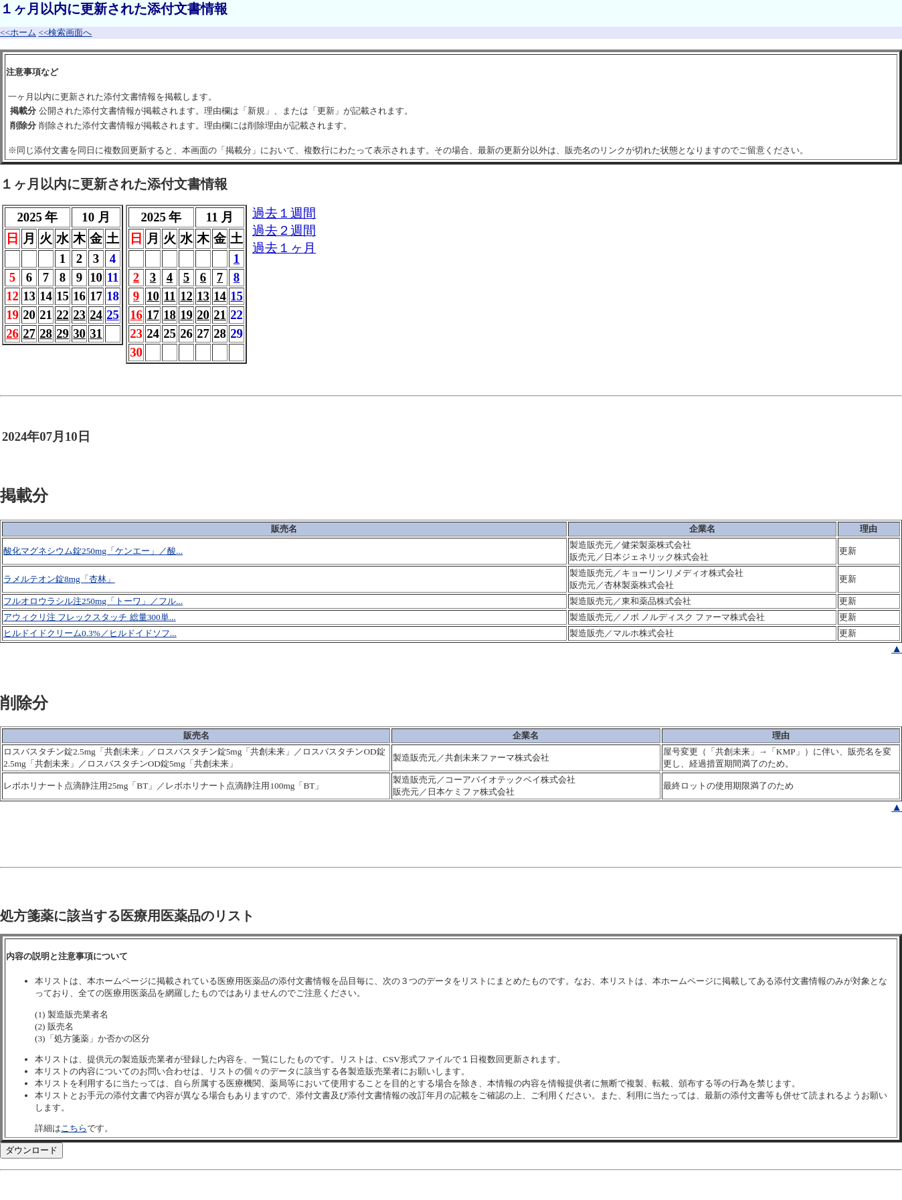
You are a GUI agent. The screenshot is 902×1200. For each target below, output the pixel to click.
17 (153, 315)
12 (186, 296)
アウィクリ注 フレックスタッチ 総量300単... (89, 617)
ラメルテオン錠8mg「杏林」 (59, 579)
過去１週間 (284, 213)
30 (79, 333)
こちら (74, 1128)
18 (169, 315)
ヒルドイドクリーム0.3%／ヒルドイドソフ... (90, 633)
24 (96, 315)
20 (203, 315)
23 (79, 315)
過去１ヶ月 (284, 248)
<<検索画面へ (65, 32)
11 (170, 296)
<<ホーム (18, 32)
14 (219, 296)
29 (62, 333)
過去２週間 (284, 230)
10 (153, 296)
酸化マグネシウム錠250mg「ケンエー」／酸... (93, 551)
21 (219, 315)
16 (136, 315)
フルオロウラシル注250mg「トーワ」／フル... (93, 601)
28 (45, 333)
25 (112, 315)
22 (62, 315)
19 (186, 315)
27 (29, 333)
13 (203, 296)
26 (12, 333)
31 (96, 333)
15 (236, 296)
